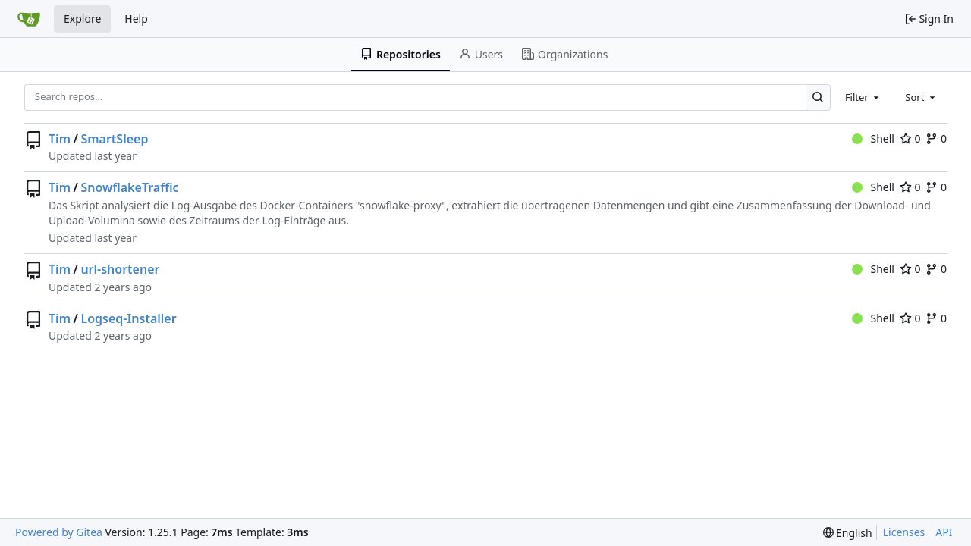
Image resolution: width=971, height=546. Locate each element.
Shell (873, 138)
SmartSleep (114, 138)
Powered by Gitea (58, 532)
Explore (82, 18)
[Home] (29, 19)
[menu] (847, 533)
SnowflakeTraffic (129, 187)
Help (136, 18)
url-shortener (119, 269)
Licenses (904, 532)
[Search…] (818, 97)
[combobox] (863, 97)
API (943, 532)
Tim (60, 138)
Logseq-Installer (128, 318)
